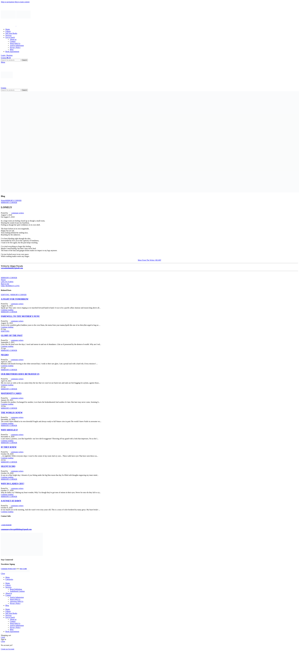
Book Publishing (16, 589)
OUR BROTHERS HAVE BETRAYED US (20, 374)
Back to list (5, 284)
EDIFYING (5, 295)
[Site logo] (8, 25)
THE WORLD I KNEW (11, 412)
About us (13, 39)
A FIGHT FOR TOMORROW (14, 299)
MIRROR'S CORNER (13, 200)
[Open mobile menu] (3, 62)
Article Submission (17, 45)
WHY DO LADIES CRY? (12, 483)
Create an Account (7, 649)
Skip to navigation (8, 2)
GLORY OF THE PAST (11, 335)
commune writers (17, 213)
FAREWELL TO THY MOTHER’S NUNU (20, 316)
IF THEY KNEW (9, 447)
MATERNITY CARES (11, 393)
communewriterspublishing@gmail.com (16, 529)
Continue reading (7, 310)
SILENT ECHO (8, 466)
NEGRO (5, 355)
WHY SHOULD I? (9, 430)
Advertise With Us (16, 601)
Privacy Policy (15, 47)
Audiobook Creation (17, 591)
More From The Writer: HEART (149, 260)
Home (3, 200)
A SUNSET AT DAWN (11, 501)
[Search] (11, 60)
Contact (13, 41)
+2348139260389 (6, 525)
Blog (11, 49)
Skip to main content (22, 2)
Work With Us (15, 43)
